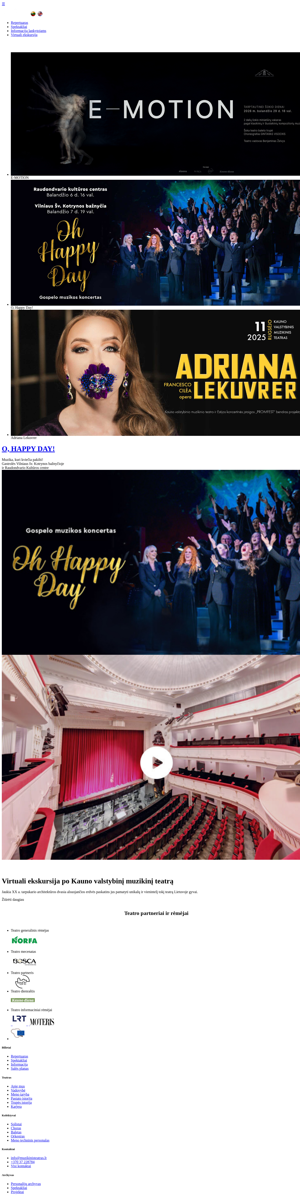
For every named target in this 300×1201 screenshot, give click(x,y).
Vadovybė (18, 1090)
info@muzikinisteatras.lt (29, 1158)
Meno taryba (20, 1094)
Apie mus (18, 1086)
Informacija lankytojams (28, 31)
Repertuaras (19, 23)
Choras (16, 1128)
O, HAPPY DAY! (28, 449)
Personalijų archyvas (26, 1184)
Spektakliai (19, 27)
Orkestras (18, 1136)
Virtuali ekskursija (24, 35)
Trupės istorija (21, 1102)
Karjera (16, 1106)
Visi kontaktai (21, 1166)
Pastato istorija (21, 1098)
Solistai (16, 1124)
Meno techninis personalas (30, 1140)
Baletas (16, 1132)
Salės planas (20, 1068)
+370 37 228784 (23, 1162)
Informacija (19, 1064)
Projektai (17, 1192)
